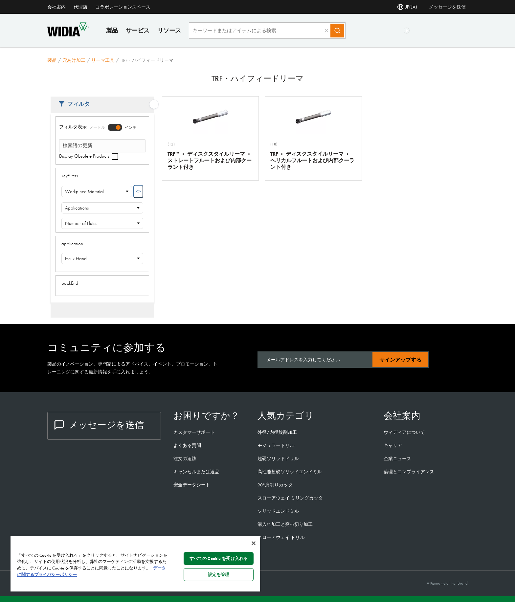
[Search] (337, 30)
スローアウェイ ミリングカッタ (290, 498)
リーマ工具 (102, 60)
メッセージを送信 (447, 7)
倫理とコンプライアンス (409, 472)
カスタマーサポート (194, 432)
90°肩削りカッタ (275, 485)
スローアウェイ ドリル (281, 537)
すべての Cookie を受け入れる (219, 558)
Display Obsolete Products (88, 156)
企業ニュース (397, 458)
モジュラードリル (276, 445)
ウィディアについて (404, 432)
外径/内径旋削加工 (277, 432)
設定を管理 (219, 574)
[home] (68, 34)
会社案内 (56, 7)
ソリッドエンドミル (278, 511)
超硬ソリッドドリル (278, 458)
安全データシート (191, 485)
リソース (169, 30)
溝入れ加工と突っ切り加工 (285, 524)
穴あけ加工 (73, 60)
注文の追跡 (184, 458)
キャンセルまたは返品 (196, 472)
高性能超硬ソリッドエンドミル (290, 472)
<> (138, 191)
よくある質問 (187, 445)
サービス (137, 30)
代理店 (80, 7)
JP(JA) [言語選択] (407, 7)
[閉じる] (254, 543)
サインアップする (400, 359)
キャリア (393, 445)
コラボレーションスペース (122, 7)
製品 (112, 30)
